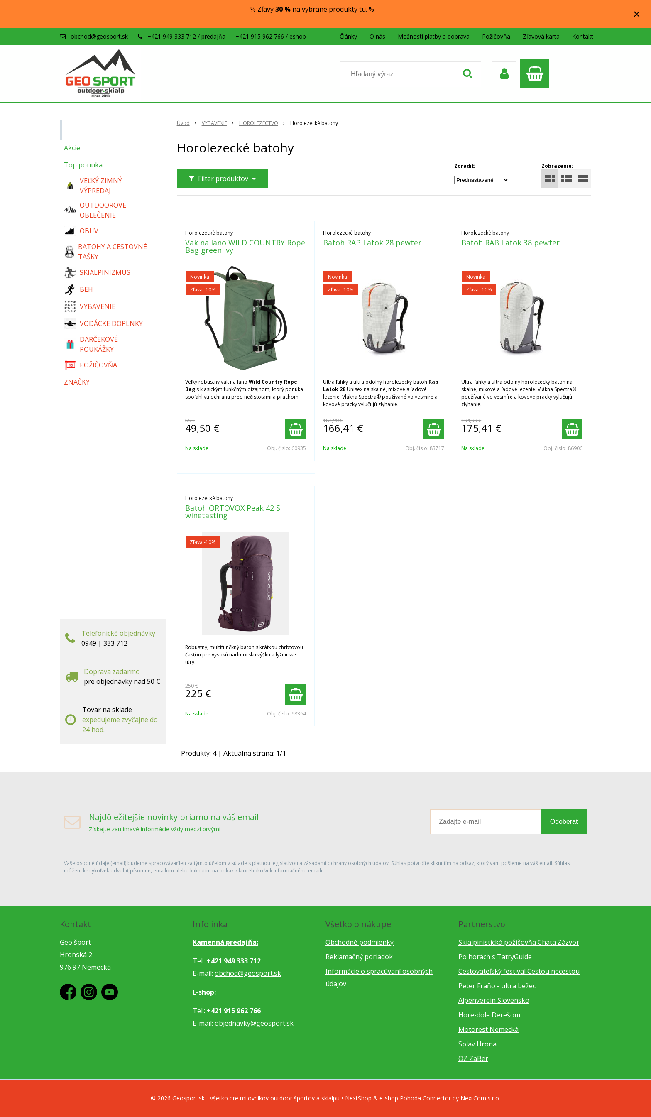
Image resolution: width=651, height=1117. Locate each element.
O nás (377, 36)
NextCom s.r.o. (480, 1098)
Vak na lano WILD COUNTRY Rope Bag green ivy (245, 246)
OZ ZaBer (473, 1058)
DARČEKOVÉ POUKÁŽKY (91, 344)
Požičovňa (496, 36)
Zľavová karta (541, 36)
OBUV (81, 231)
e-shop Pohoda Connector (415, 1098)
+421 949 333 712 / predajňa (186, 36)
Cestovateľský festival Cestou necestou (519, 971)
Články (348, 36)
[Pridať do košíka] (295, 429)
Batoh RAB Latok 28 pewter (372, 242)
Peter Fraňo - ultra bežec (497, 985)
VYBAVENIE (89, 306)
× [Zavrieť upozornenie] (637, 14)
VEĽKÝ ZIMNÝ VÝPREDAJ (93, 185)
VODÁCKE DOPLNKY (103, 323)
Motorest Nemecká (488, 1029)
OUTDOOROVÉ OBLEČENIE (95, 210)
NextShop (358, 1098)
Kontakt (582, 36)
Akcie (72, 147)
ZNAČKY (77, 382)
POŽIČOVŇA (90, 365)
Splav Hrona (477, 1043)
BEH (78, 289)
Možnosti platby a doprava (434, 36)
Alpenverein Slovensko (493, 1000)
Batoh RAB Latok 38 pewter (510, 242)
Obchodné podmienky (360, 942)
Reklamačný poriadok (359, 956)
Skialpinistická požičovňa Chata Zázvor (518, 942)
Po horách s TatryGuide (495, 956)
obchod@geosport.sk (99, 36)
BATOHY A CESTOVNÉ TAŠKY (105, 251)
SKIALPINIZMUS (97, 272)
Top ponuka (83, 164)
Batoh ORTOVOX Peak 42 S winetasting (232, 511)
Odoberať (564, 821)
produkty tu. (348, 9)
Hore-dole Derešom (489, 1014)
